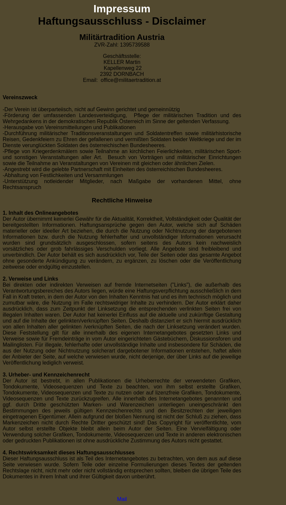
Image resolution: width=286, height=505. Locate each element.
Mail (122, 499)
